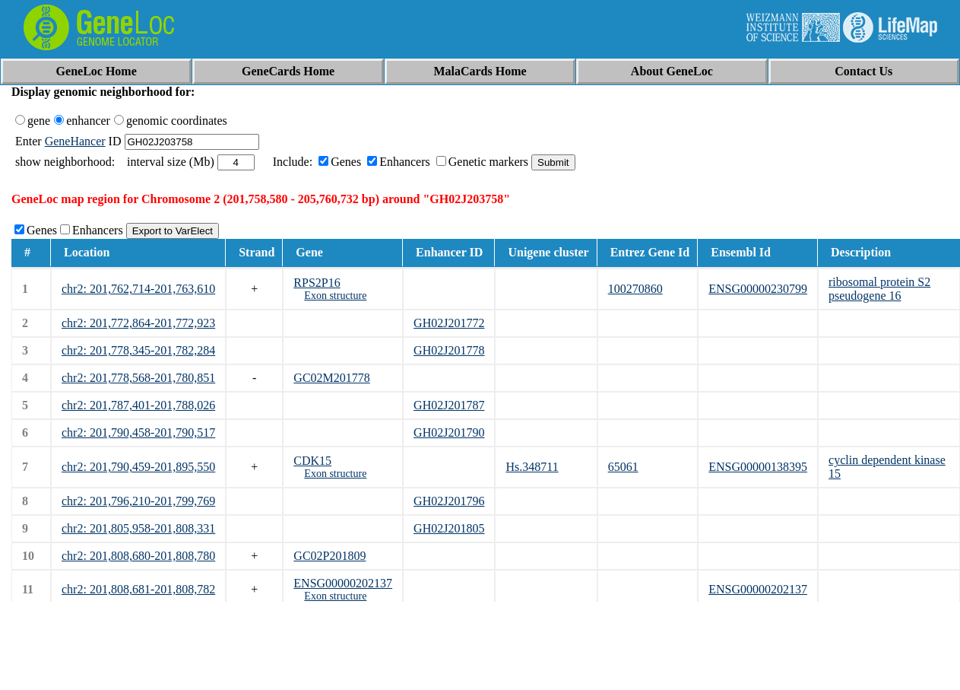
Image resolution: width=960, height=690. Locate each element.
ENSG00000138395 (757, 466)
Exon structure (335, 295)
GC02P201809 (329, 555)
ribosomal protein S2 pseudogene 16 (879, 288)
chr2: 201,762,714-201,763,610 (138, 288)
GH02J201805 (448, 528)
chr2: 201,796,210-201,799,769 (138, 500)
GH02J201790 (448, 432)
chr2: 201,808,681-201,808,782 (138, 589)
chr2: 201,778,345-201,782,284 (138, 350)
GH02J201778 (448, 350)
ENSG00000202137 (342, 583)
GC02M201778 (331, 377)
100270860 (635, 288)
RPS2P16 (316, 282)
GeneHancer (75, 141)
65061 (623, 466)
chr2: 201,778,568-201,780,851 (138, 377)
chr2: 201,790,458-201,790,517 (138, 432)
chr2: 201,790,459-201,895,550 (138, 466)
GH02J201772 (448, 322)
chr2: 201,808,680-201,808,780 (138, 555)
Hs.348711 (531, 466)
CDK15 (312, 460)
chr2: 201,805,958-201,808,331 (138, 528)
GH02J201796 (448, 500)
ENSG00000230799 (757, 288)
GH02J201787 (448, 405)
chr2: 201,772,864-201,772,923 (138, 322)
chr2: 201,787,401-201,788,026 (138, 405)
